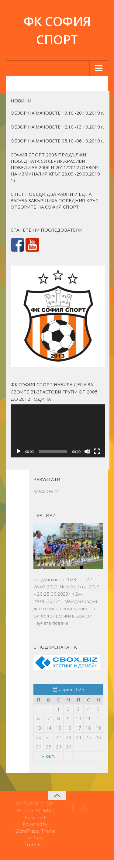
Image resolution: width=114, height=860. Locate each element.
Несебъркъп (74, 587)
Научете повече (50, 623)
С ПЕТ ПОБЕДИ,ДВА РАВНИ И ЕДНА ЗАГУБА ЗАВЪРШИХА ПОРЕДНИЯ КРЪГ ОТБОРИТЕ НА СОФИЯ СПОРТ (54, 200)
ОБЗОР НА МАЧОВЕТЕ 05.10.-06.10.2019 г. (57, 141)
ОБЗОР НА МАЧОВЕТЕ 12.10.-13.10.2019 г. (57, 127)
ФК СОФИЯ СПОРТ (57, 30)
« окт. (48, 756)
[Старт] (19, 451)
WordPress (27, 831)
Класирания (46, 491)
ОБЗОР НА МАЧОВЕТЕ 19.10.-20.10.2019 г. (57, 113)
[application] (58, 430)
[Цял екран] (97, 451)
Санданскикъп (48, 579)
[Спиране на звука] (87, 451)
